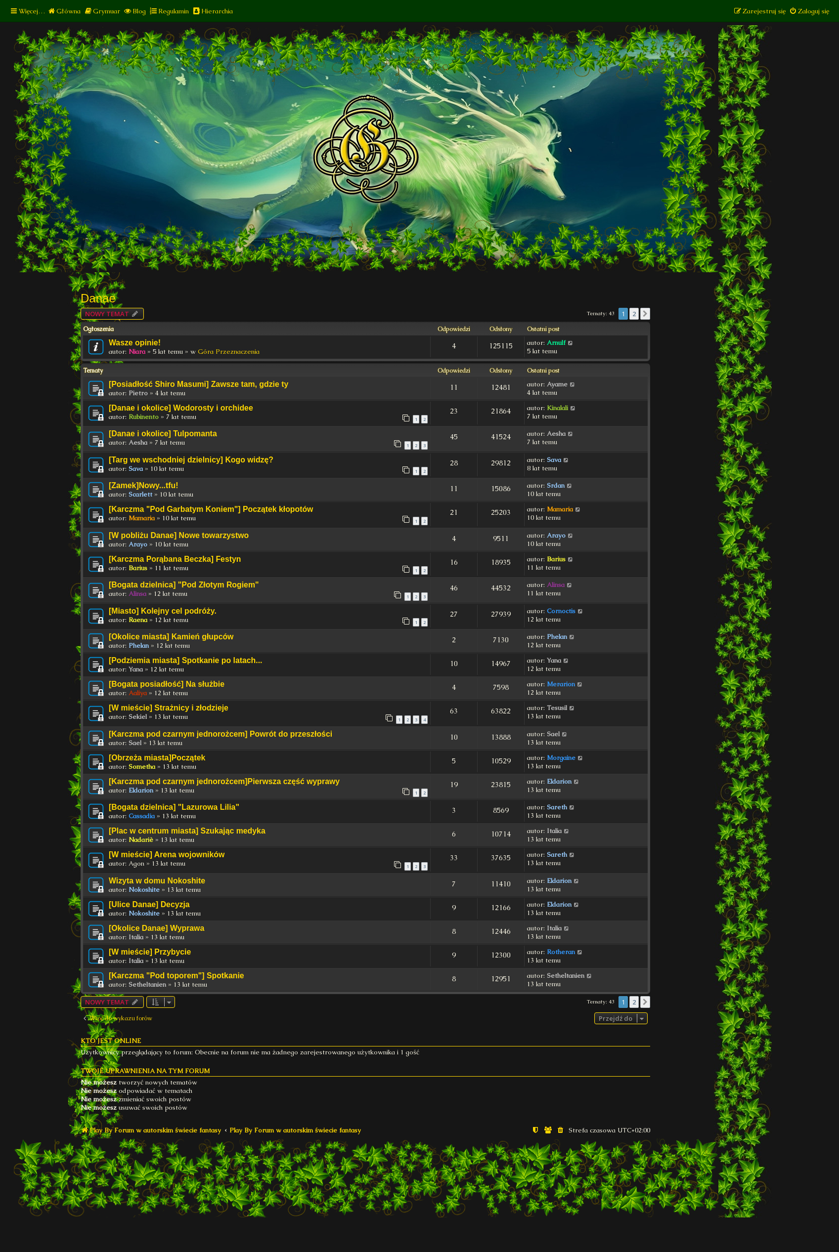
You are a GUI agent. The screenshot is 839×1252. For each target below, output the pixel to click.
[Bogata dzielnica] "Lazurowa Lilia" (174, 807)
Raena (138, 620)
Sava (136, 468)
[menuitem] (64, 11)
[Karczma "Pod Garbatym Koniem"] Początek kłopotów (211, 509)
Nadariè (141, 839)
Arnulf (556, 342)
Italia (554, 831)
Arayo (138, 544)
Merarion (561, 684)
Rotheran (561, 952)
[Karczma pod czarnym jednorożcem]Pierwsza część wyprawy (224, 781)
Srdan (556, 485)
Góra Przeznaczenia (229, 351)
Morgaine (561, 757)
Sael (135, 743)
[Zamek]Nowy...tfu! (143, 485)
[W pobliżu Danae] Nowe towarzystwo (179, 535)
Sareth (557, 807)
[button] (645, 314)
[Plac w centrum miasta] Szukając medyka (187, 831)
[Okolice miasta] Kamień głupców (171, 636)
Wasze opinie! (135, 342)
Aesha (138, 442)
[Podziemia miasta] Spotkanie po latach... (185, 660)
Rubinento (144, 417)
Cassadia (142, 816)
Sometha (142, 766)
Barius (138, 568)
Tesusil (557, 708)
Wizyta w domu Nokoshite (157, 880)
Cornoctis (561, 611)
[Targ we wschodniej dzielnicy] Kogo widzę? (191, 460)
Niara (137, 351)
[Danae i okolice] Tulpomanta (163, 433)
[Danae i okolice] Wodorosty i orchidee (181, 408)
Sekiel (138, 716)
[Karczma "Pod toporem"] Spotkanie (176, 975)
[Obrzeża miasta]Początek (157, 757)
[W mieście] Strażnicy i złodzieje (168, 708)
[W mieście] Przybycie (150, 952)
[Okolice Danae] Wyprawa (156, 928)
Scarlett (140, 494)
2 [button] (634, 313)
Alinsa (137, 593)
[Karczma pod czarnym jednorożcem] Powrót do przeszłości (220, 734)
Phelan (139, 645)
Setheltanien (147, 984)
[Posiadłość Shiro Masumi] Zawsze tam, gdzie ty (198, 384)
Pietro (138, 393)
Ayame (557, 384)
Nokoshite (144, 889)
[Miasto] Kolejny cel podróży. (163, 611)
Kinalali (557, 408)
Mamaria (142, 518)
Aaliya (138, 693)
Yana (136, 669)
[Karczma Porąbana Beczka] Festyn (175, 559)
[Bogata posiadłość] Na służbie (166, 684)
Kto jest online (111, 1041)
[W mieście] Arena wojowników (166, 854)
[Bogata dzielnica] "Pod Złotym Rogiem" (184, 585)
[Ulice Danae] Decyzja (149, 904)
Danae (98, 298)
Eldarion (141, 790)
